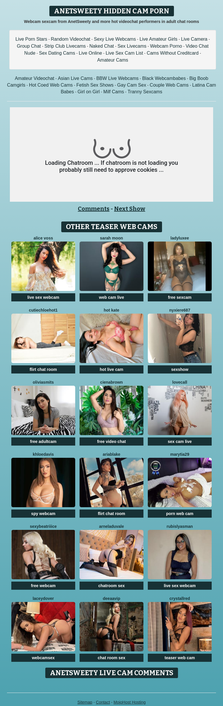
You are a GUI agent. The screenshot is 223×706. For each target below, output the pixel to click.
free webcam (43, 585)
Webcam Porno (166, 46)
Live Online (90, 53)
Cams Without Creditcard (173, 53)
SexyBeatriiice (43, 526)
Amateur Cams (112, 60)
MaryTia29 (179, 454)
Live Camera (194, 39)
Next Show (129, 208)
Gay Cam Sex (131, 85)
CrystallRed (180, 598)
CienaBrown (111, 382)
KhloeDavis (43, 454)
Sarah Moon (111, 238)
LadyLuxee (179, 238)
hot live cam (111, 369)
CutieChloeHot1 (43, 310)
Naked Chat (101, 46)
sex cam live (180, 441)
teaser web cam (180, 657)
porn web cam (179, 513)
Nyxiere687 (179, 310)
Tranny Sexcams (144, 91)
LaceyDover (43, 598)
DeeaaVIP (111, 598)
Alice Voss (43, 238)
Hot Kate (111, 310)
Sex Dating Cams (57, 53)
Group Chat (29, 46)
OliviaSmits (43, 382)
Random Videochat (70, 39)
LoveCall (179, 382)
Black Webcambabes (164, 78)
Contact (103, 702)
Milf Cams (113, 91)
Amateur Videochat (34, 78)
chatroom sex (111, 585)
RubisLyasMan (180, 526)
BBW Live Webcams (117, 78)
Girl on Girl (89, 91)
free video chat (111, 441)
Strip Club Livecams (65, 46)
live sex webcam (43, 297)
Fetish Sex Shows (95, 85)
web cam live (111, 297)
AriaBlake (112, 454)
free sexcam (180, 297)
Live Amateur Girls (158, 39)
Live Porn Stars (31, 39)
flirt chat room (43, 369)
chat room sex (111, 657)
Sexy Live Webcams (115, 39)
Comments (93, 208)
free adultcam (43, 441)
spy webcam (43, 513)
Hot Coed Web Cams (51, 85)
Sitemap (84, 702)
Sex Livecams (132, 46)
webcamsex (43, 657)
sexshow (179, 369)
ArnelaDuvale (111, 526)
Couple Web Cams (169, 85)
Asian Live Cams (75, 78)
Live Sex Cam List (124, 53)
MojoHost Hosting (130, 702)
